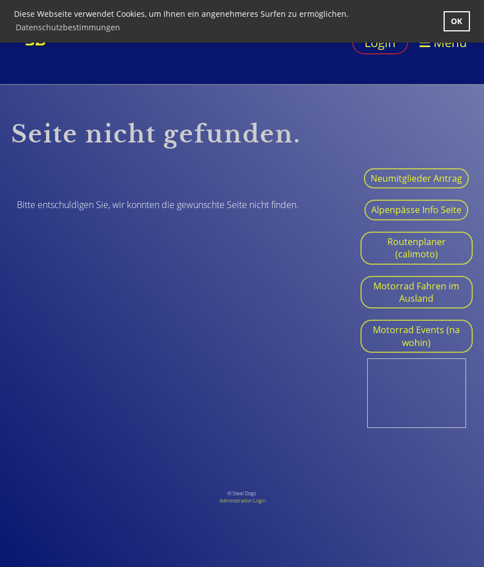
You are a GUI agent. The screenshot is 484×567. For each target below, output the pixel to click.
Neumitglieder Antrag (416, 178)
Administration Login (243, 500)
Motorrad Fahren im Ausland (416, 292)
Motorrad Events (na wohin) (416, 336)
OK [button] (456, 21)
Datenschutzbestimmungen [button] (68, 27)
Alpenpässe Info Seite (416, 210)
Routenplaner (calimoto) (416, 248)
